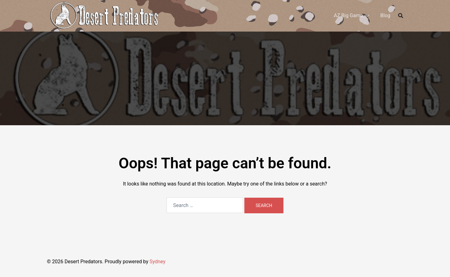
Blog (385, 15)
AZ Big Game (348, 15)
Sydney (157, 262)
